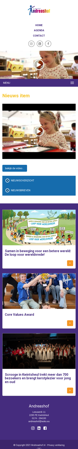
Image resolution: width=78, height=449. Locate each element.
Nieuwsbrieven (20, 190)
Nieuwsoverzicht (22, 180)
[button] (70, 263)
